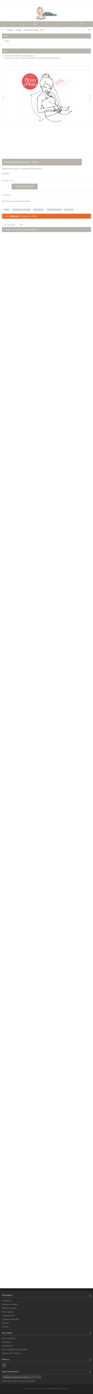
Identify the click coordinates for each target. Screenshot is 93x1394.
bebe (7, 209)
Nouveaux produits (10, 1304)
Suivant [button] (89, 97)
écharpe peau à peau (21, 209)
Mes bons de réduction (11, 1353)
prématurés (39, 209)
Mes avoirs (6, 1342)
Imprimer (7, 195)
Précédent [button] (3, 97)
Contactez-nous (8, 1315)
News (7, 41)
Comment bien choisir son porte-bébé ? (19, 56)
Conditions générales (10, 1319)
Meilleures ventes (9, 1308)
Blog (5, 36)
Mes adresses (8, 1346)
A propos (5, 1323)
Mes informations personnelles (14, 1349)
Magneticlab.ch (63, 1388)
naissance (69, 209)
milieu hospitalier (54, 209)
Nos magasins (7, 1312)
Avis (21, 225)
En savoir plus (9, 225)
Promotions (6, 1301)
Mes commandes (9, 1338)
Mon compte (7, 1333)
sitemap (5, 1327)
